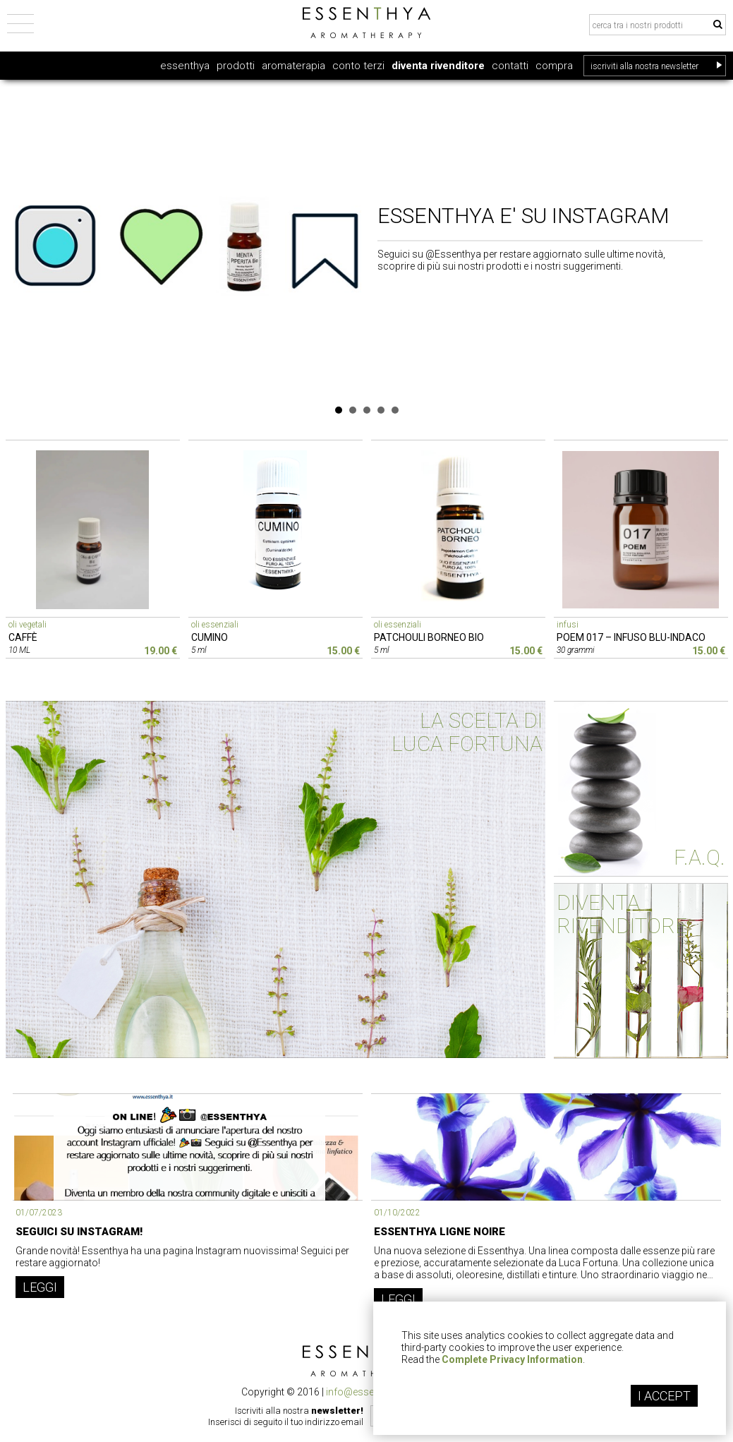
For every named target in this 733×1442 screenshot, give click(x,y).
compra (554, 65)
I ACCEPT (664, 1395)
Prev (17, 239)
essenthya (185, 65)
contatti (510, 65)
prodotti (236, 65)
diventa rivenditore (438, 65)
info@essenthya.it (366, 1392)
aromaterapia (293, 65)
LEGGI (40, 1287)
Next (716, 239)
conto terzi (358, 65)
